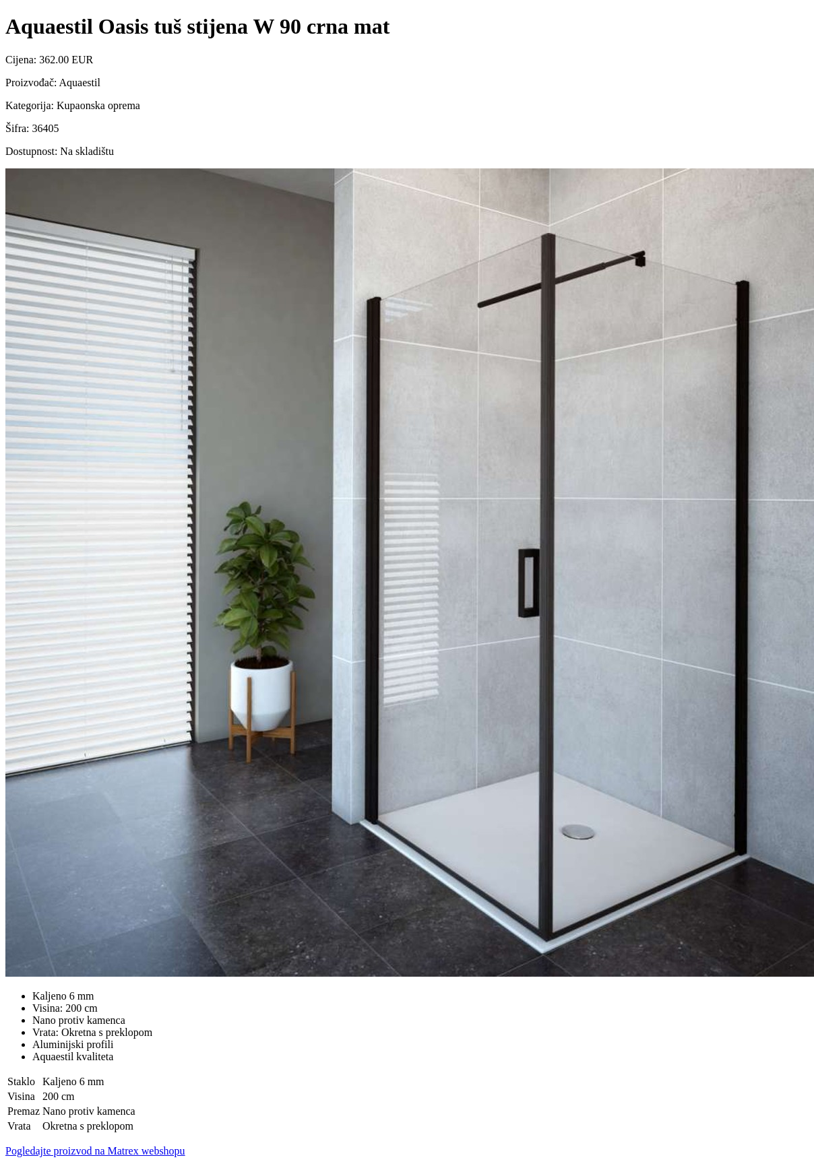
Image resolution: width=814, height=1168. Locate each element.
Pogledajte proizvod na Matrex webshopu (95, 1151)
